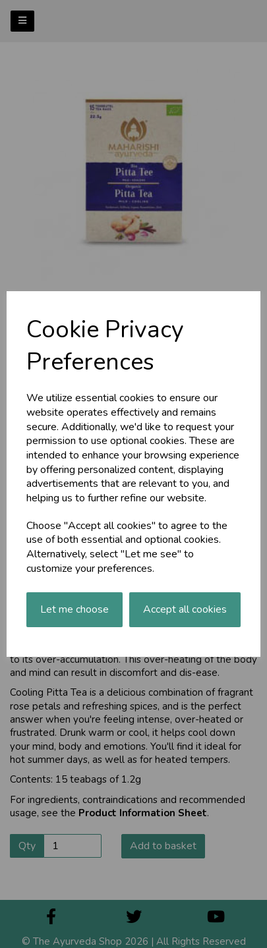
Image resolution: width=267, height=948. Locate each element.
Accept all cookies (185, 609)
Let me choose (74, 609)
